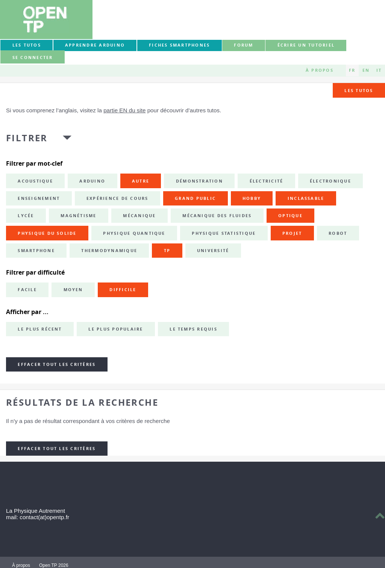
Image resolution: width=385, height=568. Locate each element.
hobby (252, 198)
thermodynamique (109, 251)
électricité (266, 181)
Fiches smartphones (179, 45)
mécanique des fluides (217, 216)
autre (140, 181)
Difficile (122, 290)
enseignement (39, 198)
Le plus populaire (115, 329)
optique (290, 216)
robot (338, 233)
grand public (195, 198)
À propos (319, 70)
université (213, 251)
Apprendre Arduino (95, 45)
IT (379, 70)
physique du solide (47, 233)
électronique (330, 181)
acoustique (35, 181)
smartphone (36, 251)
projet (292, 233)
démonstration (199, 181)
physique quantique (134, 233)
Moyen (73, 290)
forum (243, 45)
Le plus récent (40, 329)
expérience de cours (117, 198)
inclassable (306, 198)
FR (352, 70)
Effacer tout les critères (56, 364)
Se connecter (32, 57)
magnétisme (78, 216)
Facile (27, 290)
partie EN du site (124, 110)
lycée (26, 216)
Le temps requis (193, 329)
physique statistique (224, 233)
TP (167, 251)
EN (366, 70)
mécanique (139, 216)
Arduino (92, 181)
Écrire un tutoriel (306, 45)
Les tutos (26, 45)
